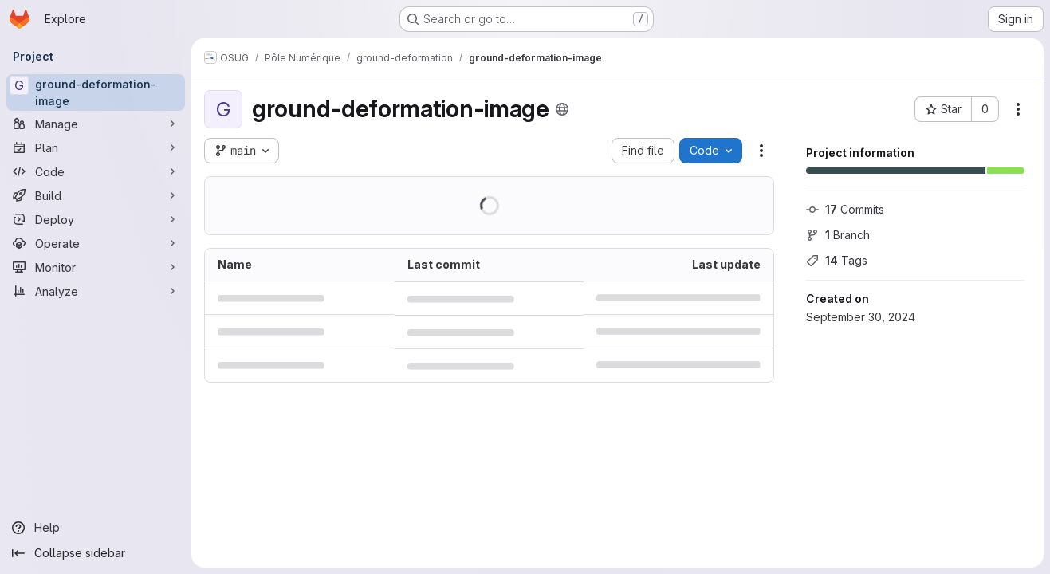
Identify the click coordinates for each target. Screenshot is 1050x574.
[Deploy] (95, 219)
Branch (838, 235)
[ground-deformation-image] (95, 92)
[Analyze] (95, 291)
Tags (836, 260)
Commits (845, 209)
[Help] (95, 528)
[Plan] (95, 147)
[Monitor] (95, 267)
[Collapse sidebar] (95, 553)
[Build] (95, 195)
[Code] (95, 171)
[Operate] (95, 243)
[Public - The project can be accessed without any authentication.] (562, 109)
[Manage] (95, 123)
